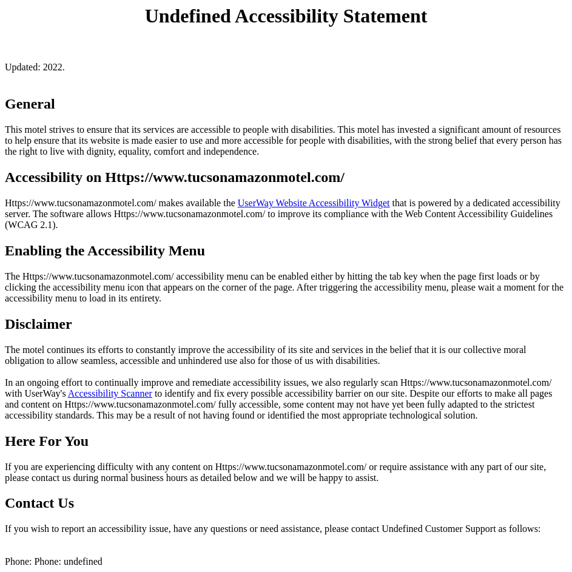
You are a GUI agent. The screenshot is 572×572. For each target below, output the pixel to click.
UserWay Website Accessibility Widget (314, 203)
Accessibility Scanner (110, 393)
